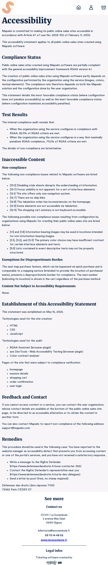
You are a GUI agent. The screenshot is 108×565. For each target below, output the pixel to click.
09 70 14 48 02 (54, 518)
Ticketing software (47, 541)
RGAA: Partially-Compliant (54, 560)
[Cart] (103, 7)
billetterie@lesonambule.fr (54, 514)
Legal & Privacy (54, 556)
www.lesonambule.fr (54, 523)
